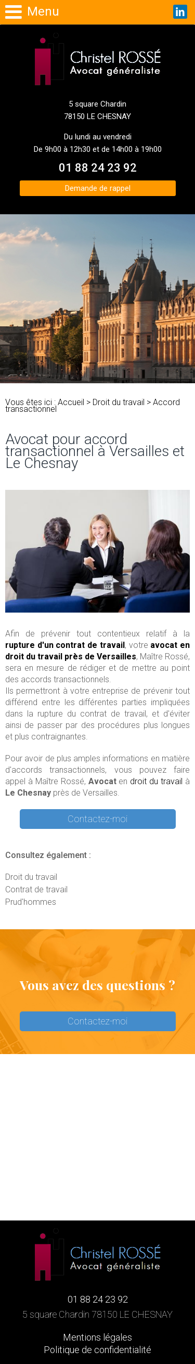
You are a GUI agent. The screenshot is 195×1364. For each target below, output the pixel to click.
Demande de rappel (98, 188)
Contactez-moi (97, 818)
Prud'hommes (30, 902)
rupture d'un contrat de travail (65, 645)
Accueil (71, 402)
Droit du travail (119, 402)
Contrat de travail (36, 889)
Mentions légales (97, 1337)
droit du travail (156, 781)
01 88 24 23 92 (98, 167)
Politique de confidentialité (97, 1349)
